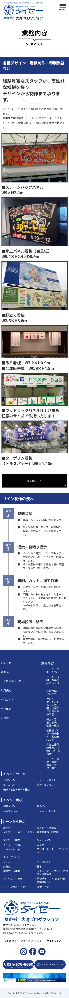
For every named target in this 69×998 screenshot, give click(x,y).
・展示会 (5, 827)
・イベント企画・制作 (51, 670)
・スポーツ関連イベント (14, 886)
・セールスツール (10, 784)
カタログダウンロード (14, 681)
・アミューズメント (45, 780)
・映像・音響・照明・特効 (15, 789)
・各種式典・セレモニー (51, 692)
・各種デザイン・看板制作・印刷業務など (51, 735)
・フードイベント (10, 849)
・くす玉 (5, 861)
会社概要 (6, 709)
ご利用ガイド (11, 940)
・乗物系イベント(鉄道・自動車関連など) (50, 880)
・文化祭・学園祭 (10, 840)
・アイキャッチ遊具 (11, 879)
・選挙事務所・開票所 (47, 832)
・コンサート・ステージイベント (17, 833)
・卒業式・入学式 (10, 871)
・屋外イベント (43, 806)
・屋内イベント (9, 806)
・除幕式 (5, 866)
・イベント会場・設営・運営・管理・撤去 (51, 763)
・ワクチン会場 (43, 840)
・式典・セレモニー (45, 784)
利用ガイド (7, 699)
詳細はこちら (34, 481)
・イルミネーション (11, 844)
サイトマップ (54, 940)
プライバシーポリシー (33, 940)
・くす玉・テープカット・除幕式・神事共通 (51, 872)
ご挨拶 (5, 718)
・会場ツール (8, 780)
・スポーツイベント (11, 857)
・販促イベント (43, 886)
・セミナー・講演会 (45, 827)
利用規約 (6, 690)
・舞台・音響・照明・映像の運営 (51, 722)
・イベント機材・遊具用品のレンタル (51, 681)
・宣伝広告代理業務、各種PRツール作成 (52, 749)
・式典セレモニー (10, 810)
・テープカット (43, 861)
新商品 (5, 672)
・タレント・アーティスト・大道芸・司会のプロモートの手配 (51, 707)
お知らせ (6, 663)
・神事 (38, 866)
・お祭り (39, 844)
